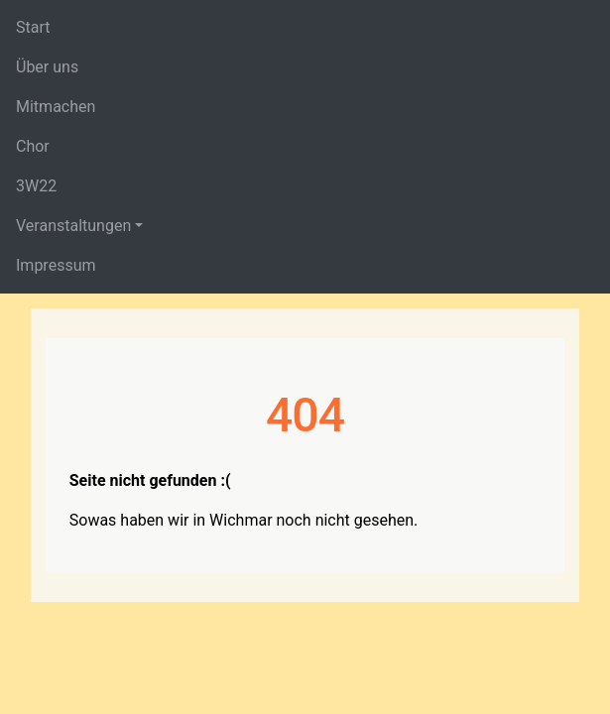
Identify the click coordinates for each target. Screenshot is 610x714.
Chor (33, 146)
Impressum (56, 265)
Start (33, 27)
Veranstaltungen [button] (73, 225)
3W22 (36, 186)
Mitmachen (55, 106)
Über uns (47, 67)
